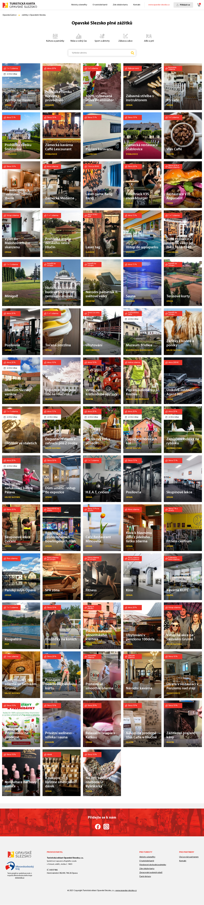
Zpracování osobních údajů (150, 873)
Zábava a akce (123, 37)
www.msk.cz (19, 878)
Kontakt (136, 5)
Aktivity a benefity (79, 5)
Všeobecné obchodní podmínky (152, 865)
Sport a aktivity (100, 37)
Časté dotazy (145, 876)
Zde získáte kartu (120, 5)
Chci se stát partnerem (189, 857)
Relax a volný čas (77, 37)
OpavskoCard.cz (10, 15)
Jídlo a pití (145, 37)
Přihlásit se (185, 5)
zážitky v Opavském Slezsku (34, 15)
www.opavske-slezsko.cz (159, 5)
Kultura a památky (53, 37)
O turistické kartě (100, 5)
